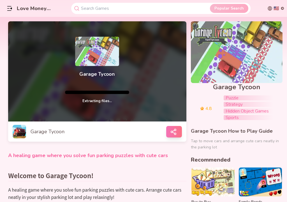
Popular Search (229, 8)
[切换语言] (276, 8)
